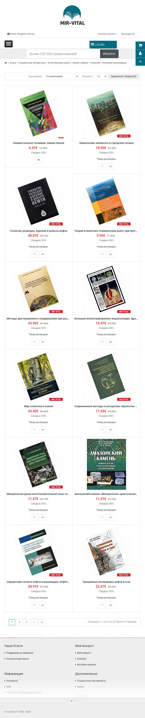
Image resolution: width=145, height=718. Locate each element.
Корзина (81, 658)
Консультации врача (17, 658)
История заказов (86, 664)
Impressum (12, 681)
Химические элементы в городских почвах (106, 143)
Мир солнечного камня (38, 406)
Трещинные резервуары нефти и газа (106, 582)
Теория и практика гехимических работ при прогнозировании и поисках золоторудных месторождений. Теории (107, 231)
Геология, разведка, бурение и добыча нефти (38, 231)
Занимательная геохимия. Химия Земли (38, 143)
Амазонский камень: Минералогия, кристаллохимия (107, 494)
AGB (8, 686)
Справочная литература (32, 62)
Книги (13, 62)
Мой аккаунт (84, 653)
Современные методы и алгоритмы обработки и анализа (107, 406)
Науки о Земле (80, 62)
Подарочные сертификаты (91, 681)
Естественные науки (59, 62)
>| (42, 622)
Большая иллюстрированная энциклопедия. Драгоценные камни (107, 318)
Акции (80, 686)
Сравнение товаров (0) (124, 76)
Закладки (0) (128, 34)
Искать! (109, 54)
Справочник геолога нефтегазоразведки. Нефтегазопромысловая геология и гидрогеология (39, 582)
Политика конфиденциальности (23, 692)
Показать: (87, 76)
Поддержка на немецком (19, 653)
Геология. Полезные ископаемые (108, 62)
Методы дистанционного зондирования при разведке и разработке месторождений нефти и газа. (39, 318)
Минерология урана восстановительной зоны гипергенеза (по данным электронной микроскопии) (39, 494)
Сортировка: (35, 76)
